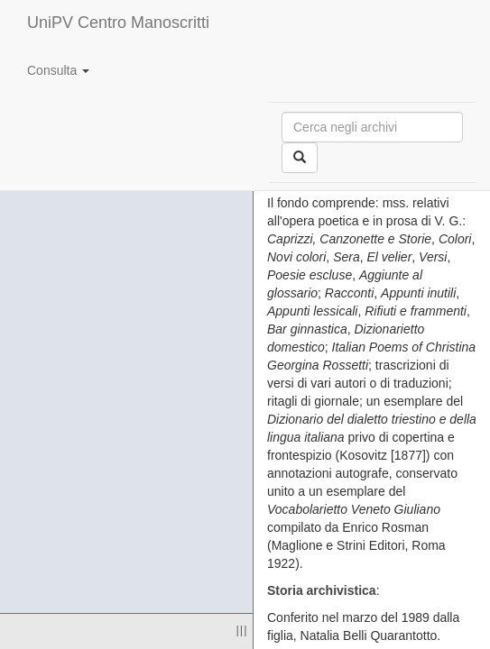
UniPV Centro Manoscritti (118, 23)
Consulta (58, 70)
